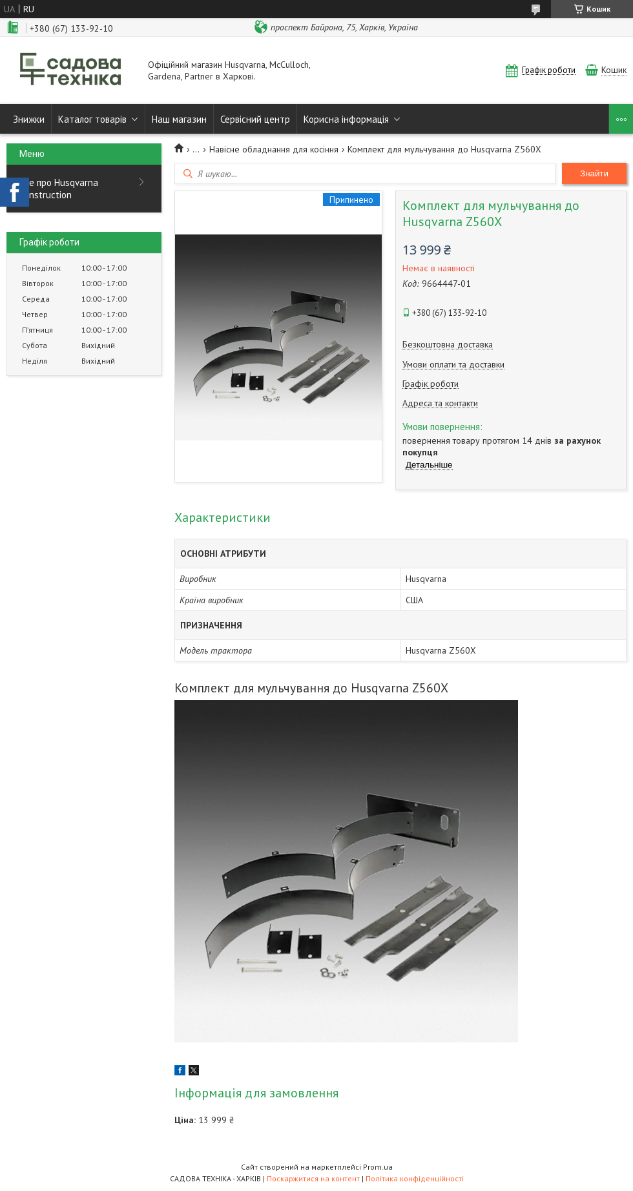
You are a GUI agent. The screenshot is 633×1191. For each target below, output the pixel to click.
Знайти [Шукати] (594, 173)
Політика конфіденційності (415, 1178)
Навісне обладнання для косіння (273, 149)
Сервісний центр (255, 119)
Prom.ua (378, 1167)
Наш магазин (179, 119)
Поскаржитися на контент (313, 1178)
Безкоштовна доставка (447, 344)
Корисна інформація (346, 119)
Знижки (29, 119)
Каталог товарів (92, 119)
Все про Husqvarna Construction (58, 188)
